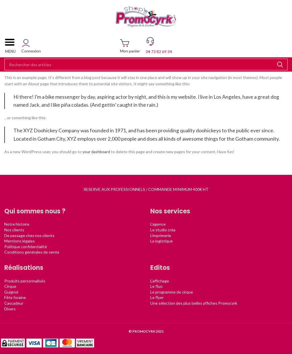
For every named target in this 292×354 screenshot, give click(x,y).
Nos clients (14, 229)
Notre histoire (16, 224)
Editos (160, 267)
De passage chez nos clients (29, 235)
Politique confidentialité (25, 246)
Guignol (11, 292)
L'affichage (159, 280)
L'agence (158, 224)
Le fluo (156, 286)
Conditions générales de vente (31, 252)
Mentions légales (19, 240)
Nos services (170, 211)
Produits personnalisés (24, 280)
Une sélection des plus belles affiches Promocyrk (193, 303)
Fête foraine (15, 297)
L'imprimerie (160, 235)
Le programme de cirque (171, 292)
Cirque (10, 286)
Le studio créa (162, 229)
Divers (10, 308)
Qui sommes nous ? (35, 211)
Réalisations (23, 267)
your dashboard (96, 151)
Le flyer (157, 297)
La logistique (161, 240)
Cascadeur (13, 303)
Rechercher (280, 64)
